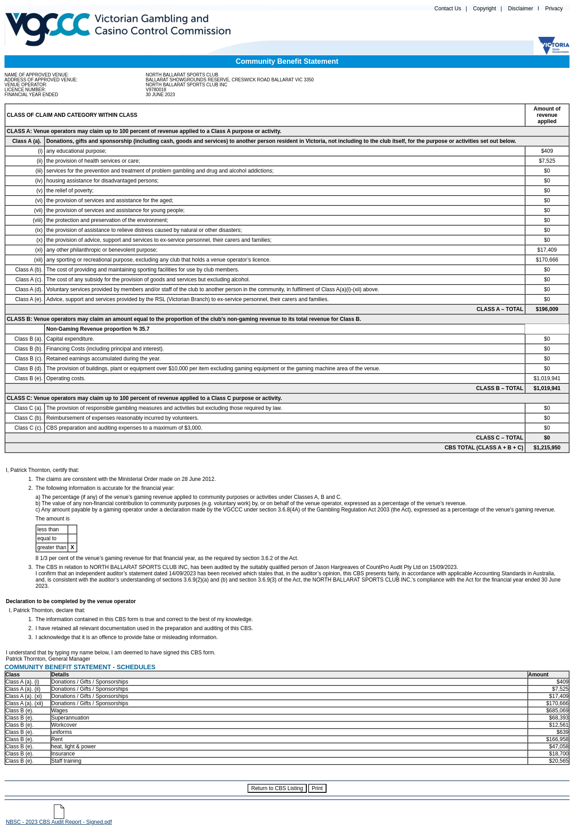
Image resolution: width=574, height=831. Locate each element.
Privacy (554, 8)
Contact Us (447, 8)
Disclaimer (520, 8)
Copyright (484, 8)
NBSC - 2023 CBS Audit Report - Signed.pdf (59, 819)
